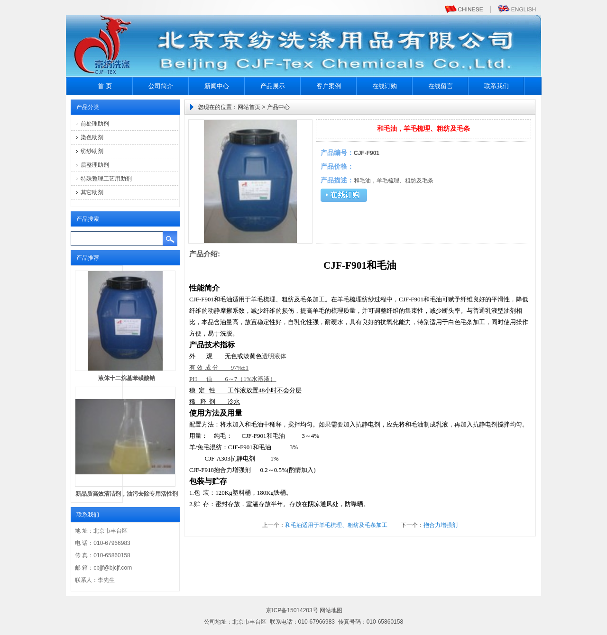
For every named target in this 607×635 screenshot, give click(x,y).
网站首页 (249, 107)
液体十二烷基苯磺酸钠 (126, 378)
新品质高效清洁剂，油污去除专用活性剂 (126, 493)
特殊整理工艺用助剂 (106, 178)
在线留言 (440, 86)
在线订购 (384, 86)
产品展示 (272, 86)
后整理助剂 (95, 165)
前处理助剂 (95, 123)
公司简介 (160, 86)
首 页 (105, 86)
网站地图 (331, 610)
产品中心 (278, 107)
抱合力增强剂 (440, 525)
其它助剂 (92, 192)
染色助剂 (92, 137)
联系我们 (496, 86)
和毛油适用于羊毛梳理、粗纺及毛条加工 (336, 525)
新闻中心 (216, 86)
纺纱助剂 (92, 151)
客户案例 (328, 86)
